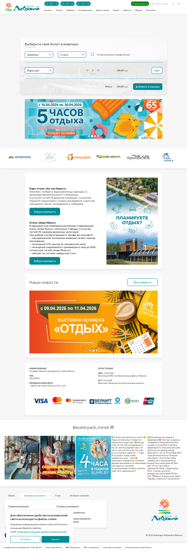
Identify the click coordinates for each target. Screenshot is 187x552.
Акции (116, 10)
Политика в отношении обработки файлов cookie (42, 531)
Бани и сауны (102, 10)
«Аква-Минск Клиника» (112, 547)
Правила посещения (18, 506)
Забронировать (44, 211)
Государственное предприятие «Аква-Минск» (23, 547)
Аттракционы (85, 10)
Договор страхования (67, 506)
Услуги (59, 10)
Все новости (142, 282)
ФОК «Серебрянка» (92, 547)
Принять (55, 539)
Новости (127, 10)
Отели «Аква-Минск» (54, 547)
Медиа (138, 10)
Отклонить (25, 539)
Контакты (151, 10)
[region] (39, 528)
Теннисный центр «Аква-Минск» (138, 547)
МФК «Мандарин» (73, 547)
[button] (89, 136)
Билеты (48, 10)
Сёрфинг (70, 10)
